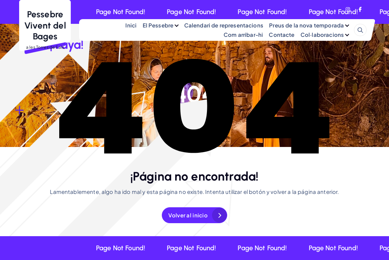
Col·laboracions (322, 34)
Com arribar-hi (243, 34)
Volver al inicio (188, 215)
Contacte (281, 34)
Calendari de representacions (223, 25)
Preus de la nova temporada (306, 25)
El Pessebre (158, 25)
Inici (131, 25)
